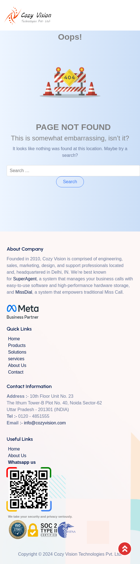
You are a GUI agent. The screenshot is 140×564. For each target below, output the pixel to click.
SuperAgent (25, 278)
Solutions (17, 352)
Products (17, 345)
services (16, 358)
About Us (17, 365)
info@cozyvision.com (45, 423)
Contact (15, 372)
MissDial (23, 292)
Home (14, 338)
